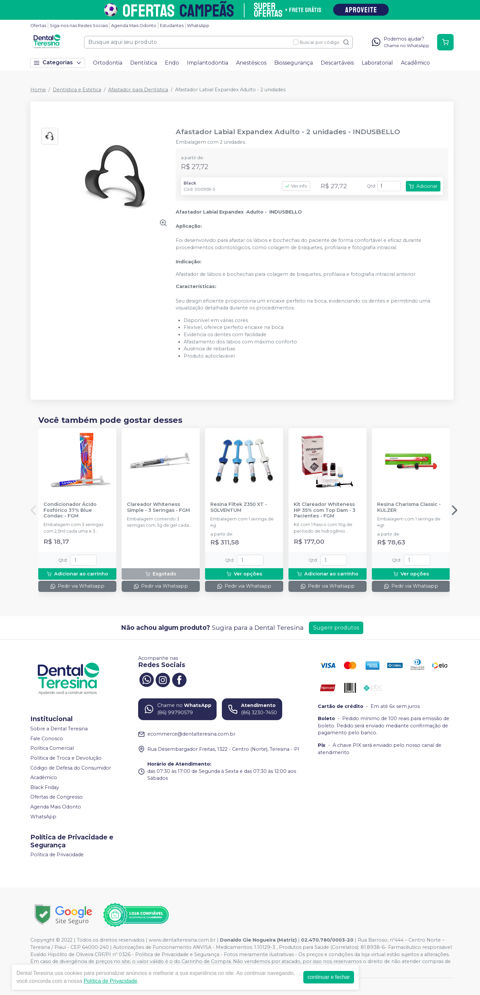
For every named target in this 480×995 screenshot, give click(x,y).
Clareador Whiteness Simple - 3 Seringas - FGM (158, 507)
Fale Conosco (46, 739)
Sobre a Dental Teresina (59, 729)
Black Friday (44, 787)
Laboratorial (377, 63)
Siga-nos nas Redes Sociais (79, 25)
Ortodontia (107, 63)
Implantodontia (207, 63)
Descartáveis (337, 63)
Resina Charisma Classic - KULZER (409, 507)
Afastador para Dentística (138, 90)
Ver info (296, 186)
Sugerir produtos (336, 628)
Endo (172, 63)
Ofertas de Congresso (56, 797)
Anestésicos (251, 63)
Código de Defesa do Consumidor (70, 768)
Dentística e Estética (77, 90)
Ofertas (38, 25)
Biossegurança (293, 63)
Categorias (57, 62)
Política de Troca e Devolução (66, 758)
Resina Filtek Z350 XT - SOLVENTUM (238, 507)
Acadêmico (415, 63)
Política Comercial (52, 748)
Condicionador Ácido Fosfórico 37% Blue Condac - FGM (70, 510)
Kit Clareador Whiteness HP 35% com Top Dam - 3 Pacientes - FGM (324, 510)
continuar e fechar (329, 977)
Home (38, 90)
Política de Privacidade (57, 855)
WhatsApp (198, 25)
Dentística (143, 63)
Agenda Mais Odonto (133, 25)
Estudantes (172, 25)
